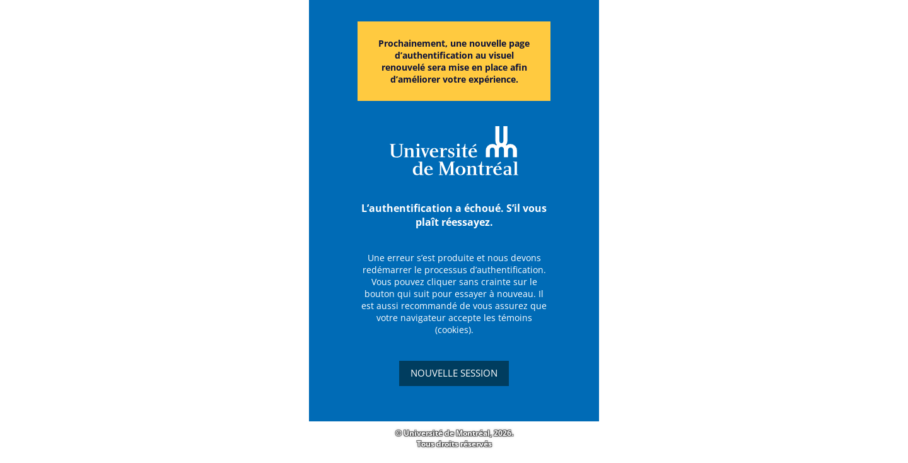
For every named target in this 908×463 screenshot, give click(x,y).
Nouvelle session (454, 372)
